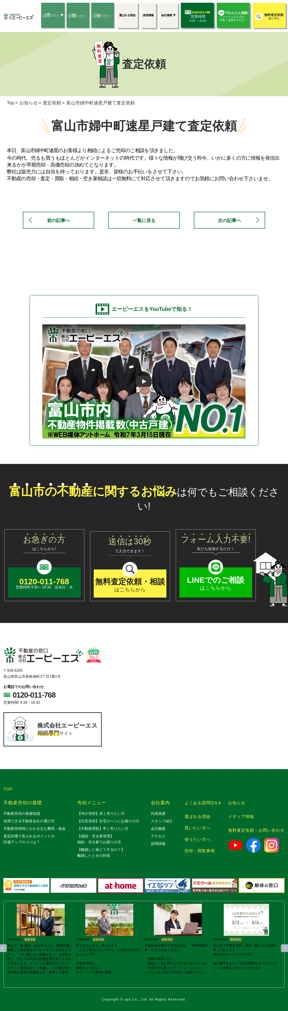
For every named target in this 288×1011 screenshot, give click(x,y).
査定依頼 (52, 102)
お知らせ (28, 102)
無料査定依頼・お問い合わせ (256, 830)
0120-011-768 (34, 695)
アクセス (158, 836)
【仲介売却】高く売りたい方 (101, 813)
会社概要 (158, 829)
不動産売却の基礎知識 (21, 813)
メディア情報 (241, 816)
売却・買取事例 (199, 851)
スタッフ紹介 (162, 821)
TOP (8, 789)
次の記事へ (229, 220)
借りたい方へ (197, 839)
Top (10, 102)
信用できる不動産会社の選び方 (29, 821)
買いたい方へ (197, 828)
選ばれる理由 (197, 816)
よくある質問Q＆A (202, 803)
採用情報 (158, 844)
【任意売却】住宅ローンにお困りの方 (108, 821)
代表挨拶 (158, 813)
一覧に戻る (144, 220)
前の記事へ (58, 220)
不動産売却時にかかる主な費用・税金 (34, 829)
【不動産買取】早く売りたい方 (102, 829)
